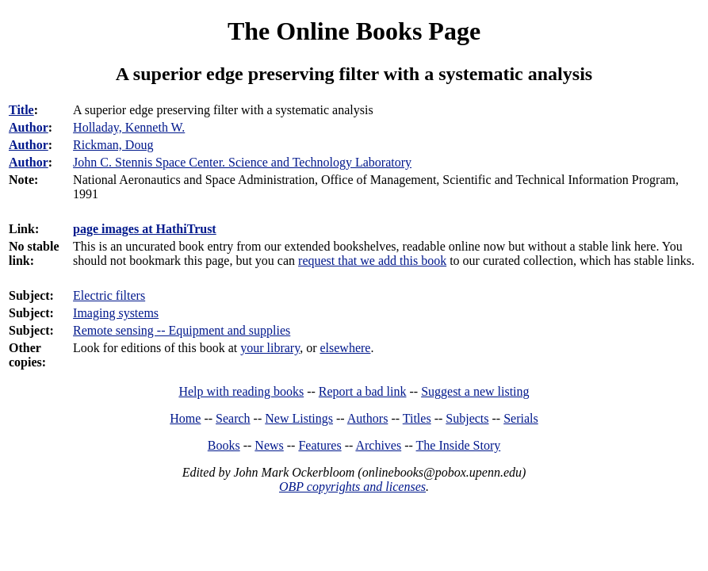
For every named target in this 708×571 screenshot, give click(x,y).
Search (233, 418)
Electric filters (109, 295)
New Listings (299, 418)
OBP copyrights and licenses (352, 486)
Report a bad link (363, 391)
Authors (367, 418)
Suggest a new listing (475, 391)
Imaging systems (116, 313)
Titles (417, 418)
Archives (378, 445)
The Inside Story (458, 445)
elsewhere (345, 347)
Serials (520, 418)
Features (319, 445)
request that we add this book (372, 260)
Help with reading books (241, 391)
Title (21, 110)
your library (270, 347)
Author (28, 127)
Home (185, 418)
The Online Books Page (354, 31)
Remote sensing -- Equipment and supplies (181, 330)
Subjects (467, 418)
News (268, 445)
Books (224, 445)
